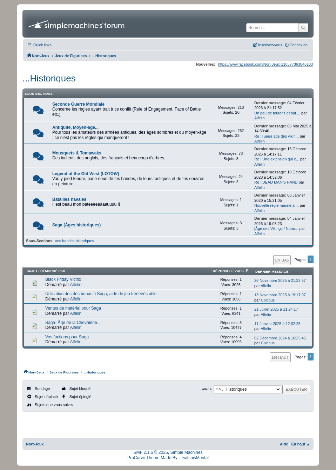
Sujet (32, 271)
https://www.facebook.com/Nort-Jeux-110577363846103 (265, 64)
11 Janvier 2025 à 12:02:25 (277, 324)
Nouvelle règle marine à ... (276, 205)
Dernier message (271, 271)
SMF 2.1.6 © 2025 (151, 452)
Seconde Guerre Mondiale (78, 104)
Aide (284, 444)
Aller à (206, 389)
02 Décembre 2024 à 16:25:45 (280, 338)
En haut (280, 357)
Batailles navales (69, 199)
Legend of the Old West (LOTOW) (85, 173)
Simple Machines (186, 452)
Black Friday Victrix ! (64, 279)
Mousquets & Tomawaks (76, 153)
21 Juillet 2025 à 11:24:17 (276, 309)
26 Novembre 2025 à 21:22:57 (280, 280)
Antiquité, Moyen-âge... (75, 127)
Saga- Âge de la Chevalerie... (73, 322)
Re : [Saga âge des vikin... (276, 136)
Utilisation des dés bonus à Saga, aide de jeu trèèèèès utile (101, 293)
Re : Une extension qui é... (276, 159)
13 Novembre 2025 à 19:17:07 (280, 295)
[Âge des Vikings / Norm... (276, 228)
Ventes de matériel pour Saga (73, 308)
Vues (243, 271)
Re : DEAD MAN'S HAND (275, 182)
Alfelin (259, 118)
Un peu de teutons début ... (277, 113)
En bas (282, 260)
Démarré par (52, 271)
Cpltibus (268, 300)
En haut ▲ (300, 444)
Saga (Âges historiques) (76, 225)
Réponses (222, 271)
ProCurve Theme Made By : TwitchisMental (168, 457)
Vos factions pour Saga (67, 337)
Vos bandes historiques (74, 241)
